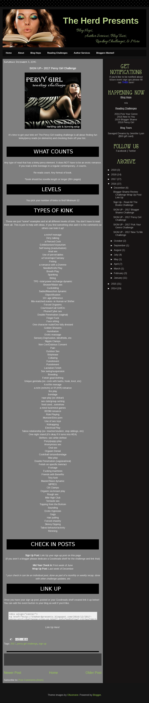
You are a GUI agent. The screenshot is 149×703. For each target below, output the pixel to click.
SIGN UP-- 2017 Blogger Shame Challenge (126, 211)
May (116, 259)
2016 (114, 183)
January (118, 278)
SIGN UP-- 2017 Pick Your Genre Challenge (127, 226)
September (120, 245)
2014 (114, 288)
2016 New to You (126, 116)
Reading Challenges (57, 53)
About (21, 53)
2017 (13, 643)
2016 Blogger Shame (126, 119)
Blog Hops (35, 53)
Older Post (94, 672)
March (117, 268)
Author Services (82, 53)
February (119, 273)
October (118, 241)
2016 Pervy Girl (126, 122)
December (120, 187)
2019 (114, 170)
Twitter (132, 151)
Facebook (121, 151)
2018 (114, 174)
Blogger (97, 695)
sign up (42, 643)
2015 (114, 283)
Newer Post (12, 672)
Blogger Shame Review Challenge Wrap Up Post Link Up (127, 195)
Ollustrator (72, 695)
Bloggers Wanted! (105, 53)
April (116, 264)
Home (9, 53)
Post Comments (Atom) (31, 680)
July (116, 254)
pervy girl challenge (27, 643)
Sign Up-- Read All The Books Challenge (125, 203)
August (118, 250)
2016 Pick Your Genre (126, 114)
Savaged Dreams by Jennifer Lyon (126, 133)
